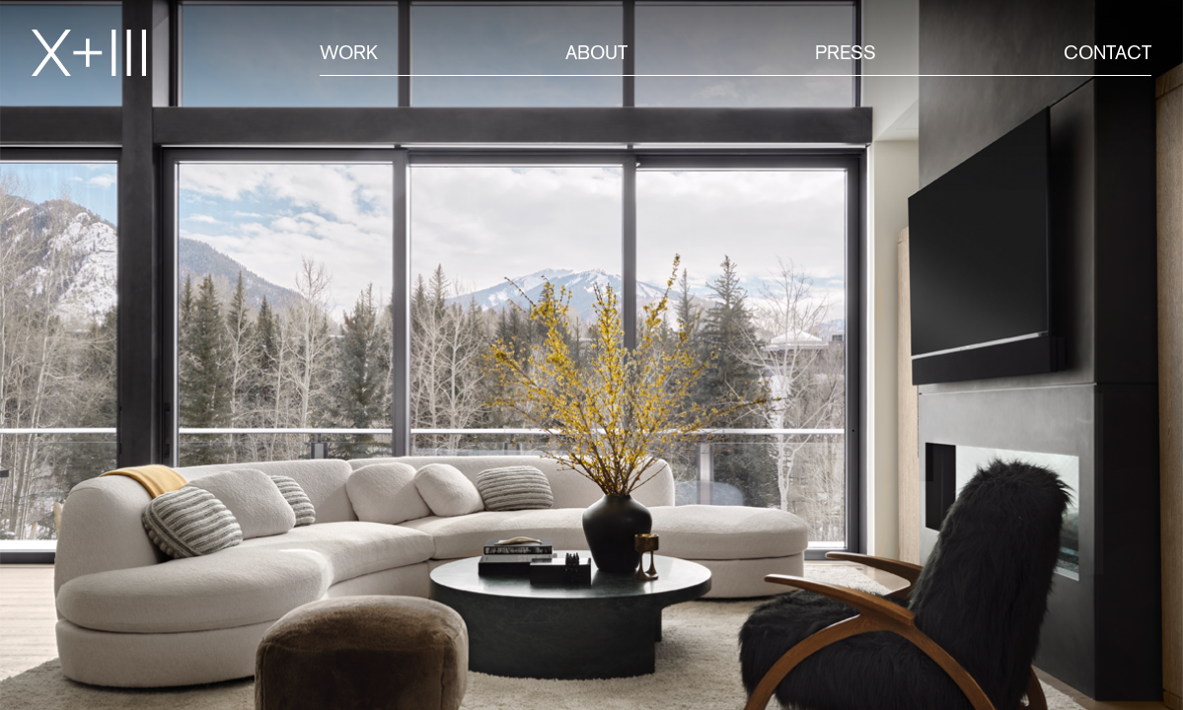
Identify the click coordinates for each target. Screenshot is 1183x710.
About (596, 52)
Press (845, 52)
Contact (1107, 52)
